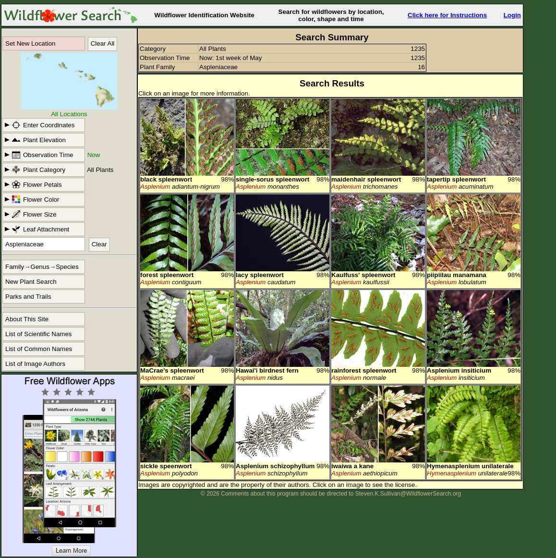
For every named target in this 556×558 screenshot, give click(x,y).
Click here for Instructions (447, 15)
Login (512, 15)
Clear (99, 244)
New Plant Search (31, 281)
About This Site (26, 319)
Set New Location (30, 43)
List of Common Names (38, 348)
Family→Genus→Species (42, 266)
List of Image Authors (35, 363)
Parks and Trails (28, 296)
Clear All (103, 43)
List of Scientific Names (38, 334)
